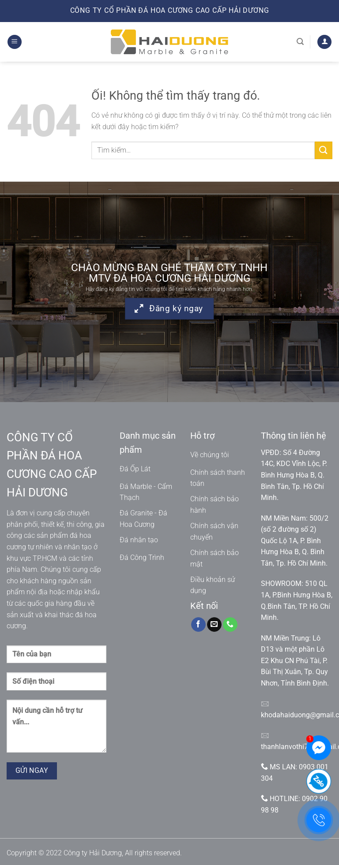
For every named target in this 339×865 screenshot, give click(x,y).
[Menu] (15, 42)
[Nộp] (323, 150)
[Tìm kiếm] (300, 41)
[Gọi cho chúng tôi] (230, 624)
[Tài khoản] (324, 42)
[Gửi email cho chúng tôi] (214, 624)
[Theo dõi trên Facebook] (198, 624)
